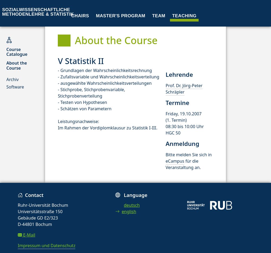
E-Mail (26, 235)
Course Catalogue (16, 52)
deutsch (132, 205)
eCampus (175, 161)
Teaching (184, 15)
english (125, 211)
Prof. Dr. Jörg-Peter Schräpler (184, 89)
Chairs (80, 15)
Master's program (120, 15)
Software (15, 87)
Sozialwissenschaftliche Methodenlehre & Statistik (38, 12)
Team (158, 15)
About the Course (16, 65)
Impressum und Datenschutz (46, 245)
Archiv (12, 79)
